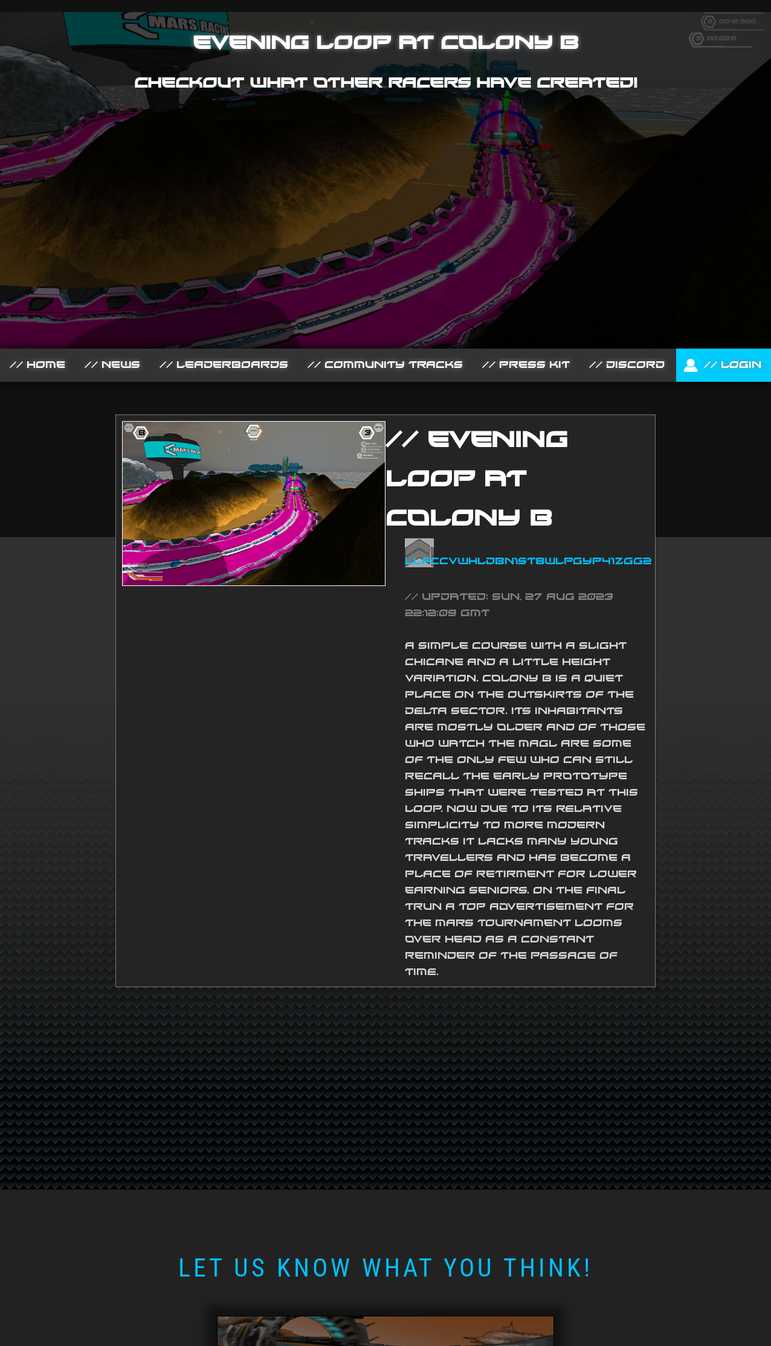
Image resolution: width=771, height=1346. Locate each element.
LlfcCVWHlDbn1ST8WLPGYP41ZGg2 (528, 561)
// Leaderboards (224, 364)
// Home (37, 364)
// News (112, 364)
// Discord (627, 364)
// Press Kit (526, 364)
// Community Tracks (385, 364)
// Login (723, 364)
